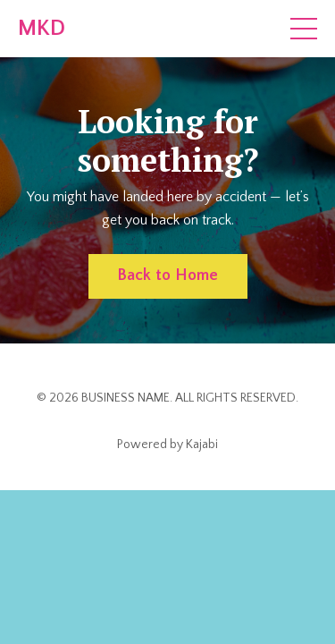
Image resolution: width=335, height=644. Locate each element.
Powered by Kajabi (167, 444)
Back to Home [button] (168, 275)
